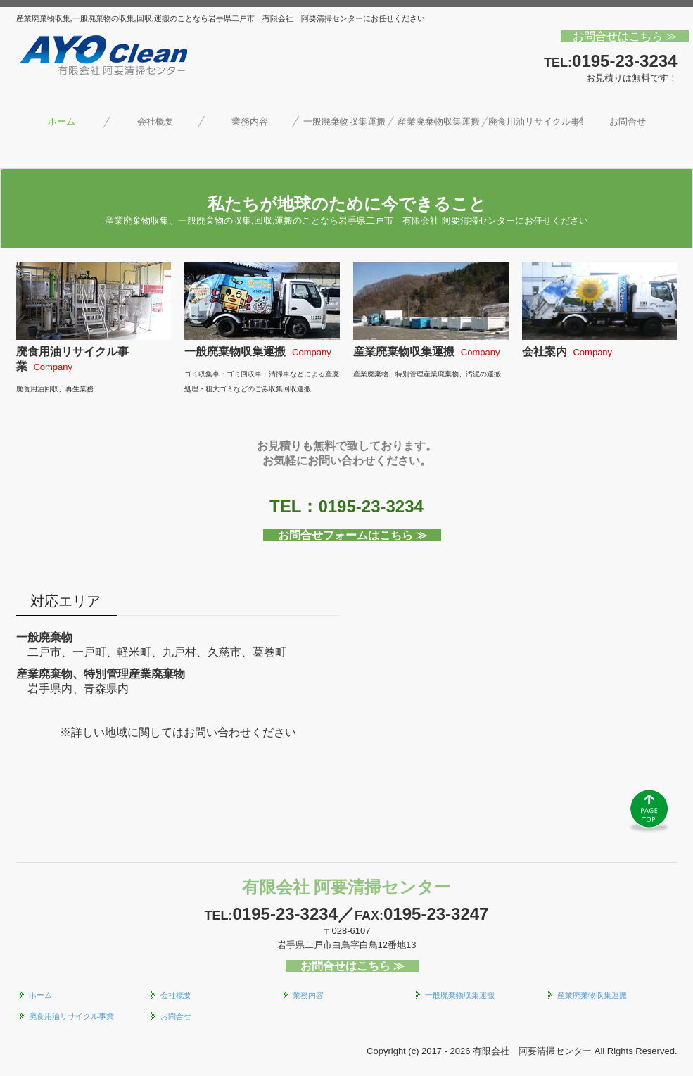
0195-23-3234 (624, 60)
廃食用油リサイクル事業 (535, 121)
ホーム (61, 121)
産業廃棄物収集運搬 (439, 121)
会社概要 (155, 121)
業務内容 (249, 121)
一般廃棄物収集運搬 (344, 121)
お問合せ (627, 121)
